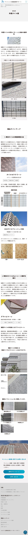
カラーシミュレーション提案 (7, 520)
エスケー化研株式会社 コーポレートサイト (10, 530)
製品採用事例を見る (14, 447)
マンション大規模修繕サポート (11, 2)
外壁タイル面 (4, 502)
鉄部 (2, 508)
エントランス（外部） (6, 512)
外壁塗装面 (3, 497)
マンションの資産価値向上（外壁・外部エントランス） (13, 491)
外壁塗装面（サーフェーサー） (7, 500)
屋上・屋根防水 (4, 504)
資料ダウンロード (14, 472)
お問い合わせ (14, 477)
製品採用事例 (4, 522)
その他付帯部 (4, 510)
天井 (2, 506)
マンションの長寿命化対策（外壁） (8, 489)
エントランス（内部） (6, 514)
